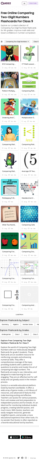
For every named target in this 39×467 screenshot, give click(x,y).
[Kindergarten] (6, 334)
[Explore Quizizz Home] (6, 3)
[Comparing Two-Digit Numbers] (17, 41)
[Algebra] (15, 324)
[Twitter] (18, 458)
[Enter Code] (33, 3)
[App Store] (14, 437)
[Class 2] (26, 334)
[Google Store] (26, 437)
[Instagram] (26, 458)
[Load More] (19, 314)
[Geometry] (5, 324)
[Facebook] (22, 458)
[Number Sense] (27, 324)
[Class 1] (17, 334)
